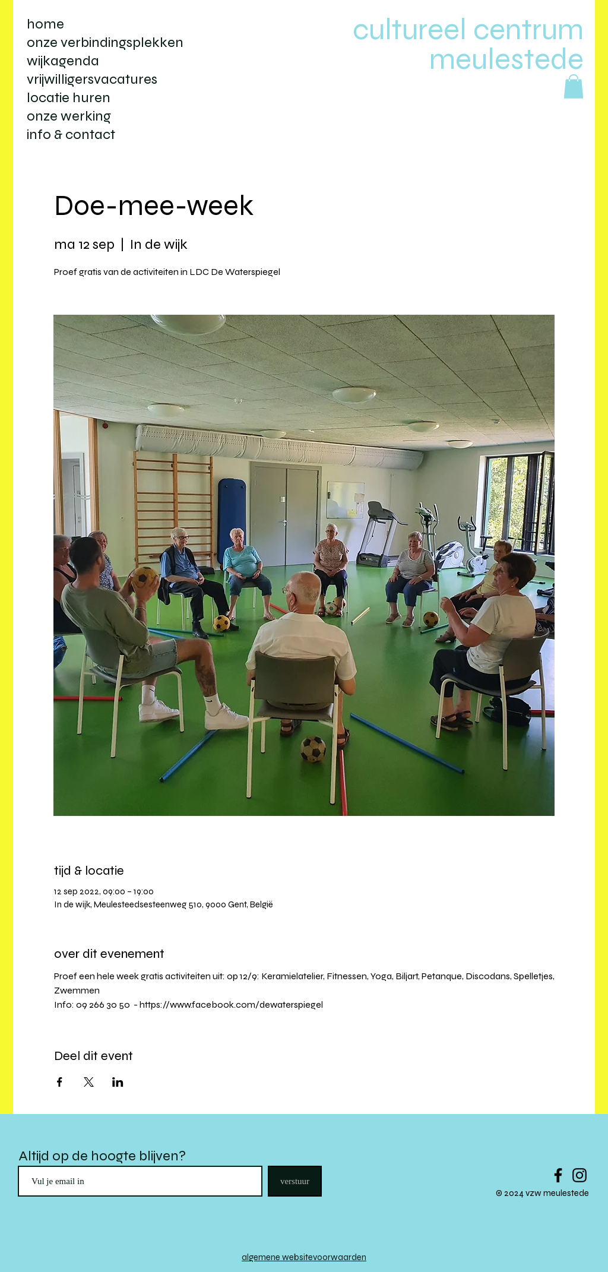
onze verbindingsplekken (105, 42)
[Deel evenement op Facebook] (59, 1082)
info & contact (71, 134)
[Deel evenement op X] (88, 1082)
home (45, 24)
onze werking (69, 116)
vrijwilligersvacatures (92, 79)
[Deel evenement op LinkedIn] (118, 1082)
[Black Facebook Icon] (558, 1175)
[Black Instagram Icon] (579, 1175)
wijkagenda (63, 60)
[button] (573, 86)
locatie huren (68, 97)
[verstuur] (295, 1181)
